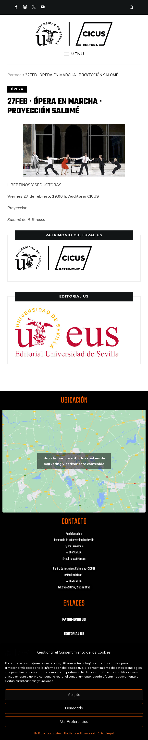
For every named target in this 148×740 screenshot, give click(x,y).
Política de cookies (48, 733)
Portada (14, 74)
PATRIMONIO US (74, 620)
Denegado (74, 708)
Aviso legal (106, 733)
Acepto (74, 694)
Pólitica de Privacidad (79, 733)
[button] (74, 54)
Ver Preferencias (74, 721)
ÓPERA (17, 89)
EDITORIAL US (74, 634)
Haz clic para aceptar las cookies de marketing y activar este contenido (74, 461)
